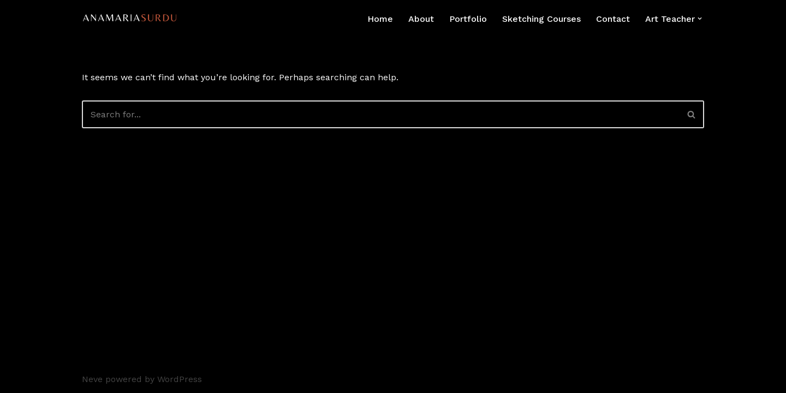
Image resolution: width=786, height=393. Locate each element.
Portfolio (468, 19)
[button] (700, 18)
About (421, 19)
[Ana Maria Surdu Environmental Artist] (132, 19)
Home (380, 19)
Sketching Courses (541, 19)
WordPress (179, 379)
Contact (613, 19)
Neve (92, 379)
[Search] (381, 114)
